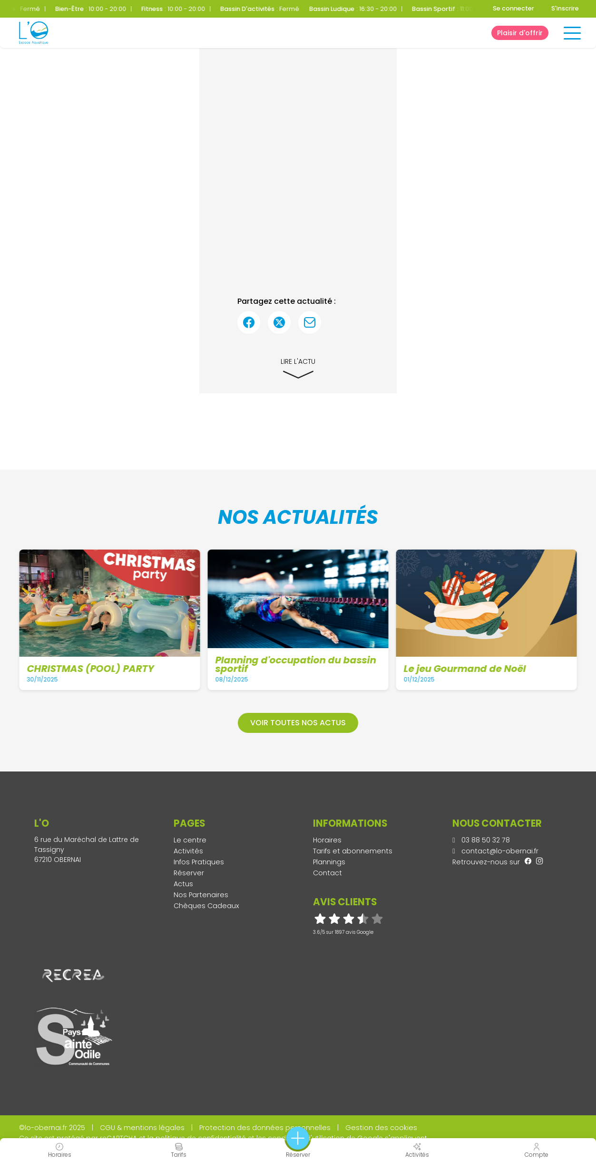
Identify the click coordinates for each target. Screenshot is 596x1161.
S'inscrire (565, 8)
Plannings (329, 862)
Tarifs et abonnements (352, 851)
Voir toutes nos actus (298, 722)
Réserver (189, 873)
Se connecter (513, 8)
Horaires (327, 840)
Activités (188, 851)
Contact (327, 873)
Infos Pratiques (199, 862)
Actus (183, 884)
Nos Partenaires (201, 895)
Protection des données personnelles (265, 1127)
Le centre (190, 840)
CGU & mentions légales (142, 1127)
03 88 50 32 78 (481, 840)
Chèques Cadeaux (206, 906)
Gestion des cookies (381, 1127)
